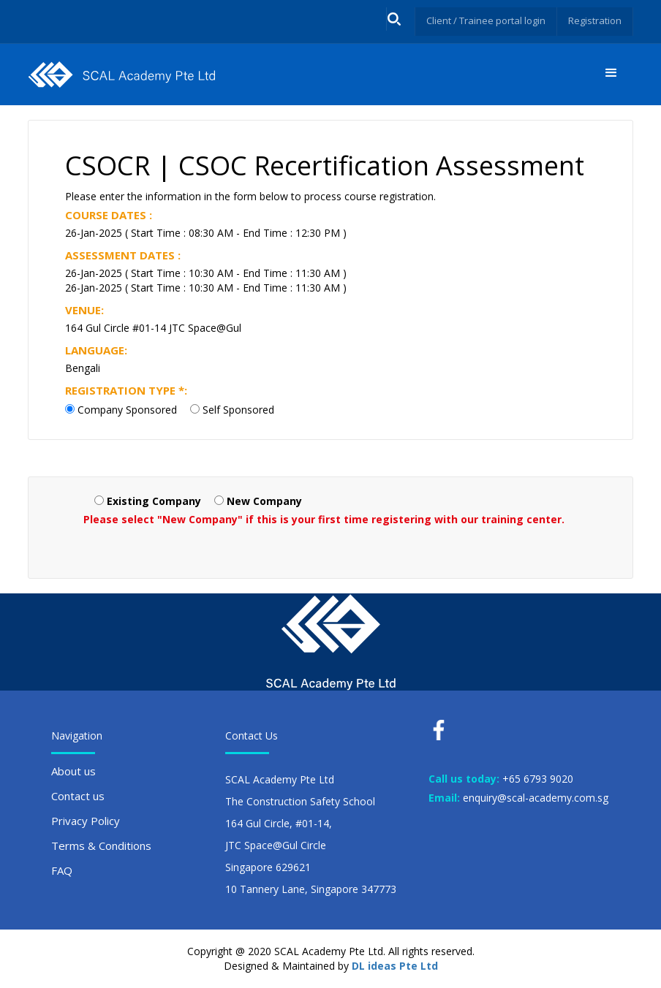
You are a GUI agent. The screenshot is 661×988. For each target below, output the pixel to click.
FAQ (61, 870)
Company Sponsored (127, 410)
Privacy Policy (85, 820)
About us (73, 771)
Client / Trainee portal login (478, 20)
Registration (593, 20)
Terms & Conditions (101, 845)
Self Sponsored (238, 410)
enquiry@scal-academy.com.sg (535, 798)
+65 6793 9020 (537, 779)
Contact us (78, 795)
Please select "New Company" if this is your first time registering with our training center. (323, 519)
